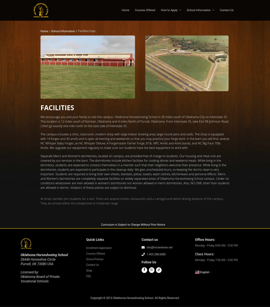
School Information (199, 10)
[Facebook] (144, 271)
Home (125, 10)
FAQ (88, 277)
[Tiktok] (159, 271)
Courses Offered (145, 10)
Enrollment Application (100, 248)
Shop (89, 271)
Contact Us (227, 10)
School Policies (95, 260)
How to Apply (169, 10)
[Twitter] (151, 271)
